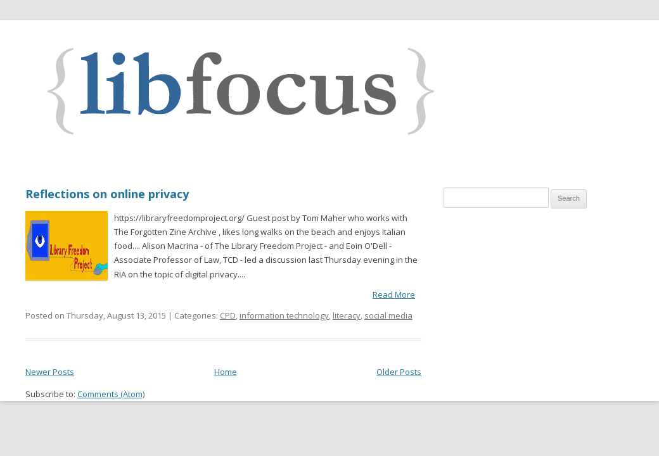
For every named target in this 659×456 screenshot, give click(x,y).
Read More (394, 294)
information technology (284, 315)
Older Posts (398, 371)
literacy (347, 315)
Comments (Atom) (110, 394)
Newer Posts (49, 371)
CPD (228, 315)
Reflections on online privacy (107, 193)
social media (388, 315)
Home (225, 371)
